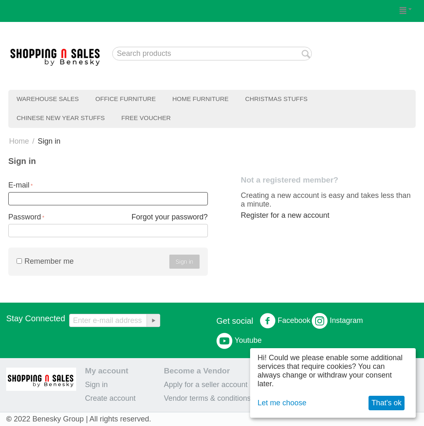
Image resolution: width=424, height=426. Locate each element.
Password (24, 217)
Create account (110, 398)
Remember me (45, 261)
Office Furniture (125, 98)
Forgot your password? (169, 217)
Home (19, 141)
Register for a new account (285, 215)
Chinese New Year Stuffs (61, 117)
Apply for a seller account (206, 384)
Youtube (239, 341)
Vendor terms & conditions (207, 398)
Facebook (285, 321)
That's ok (386, 403)
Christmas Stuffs (276, 98)
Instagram (337, 321)
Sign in (184, 261)
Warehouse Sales (48, 98)
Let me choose (282, 403)
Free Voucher (146, 117)
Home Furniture (200, 98)
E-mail (18, 185)
